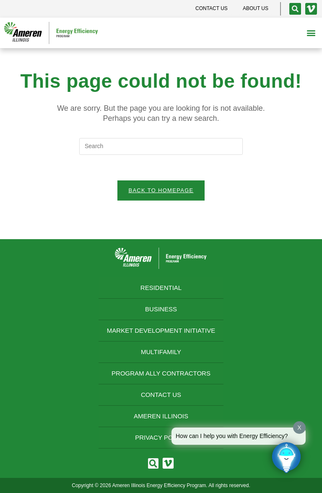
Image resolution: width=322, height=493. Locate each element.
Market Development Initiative (161, 330)
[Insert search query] (161, 146)
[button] (311, 33)
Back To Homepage (160, 190)
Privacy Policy (161, 437)
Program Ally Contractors (161, 373)
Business (161, 309)
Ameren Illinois (161, 416)
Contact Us (161, 394)
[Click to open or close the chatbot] (286, 457)
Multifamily (161, 351)
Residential (161, 287)
